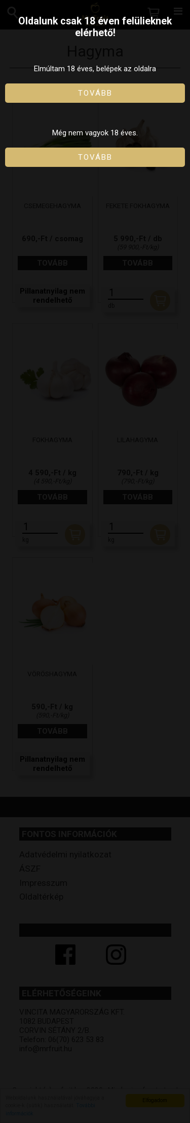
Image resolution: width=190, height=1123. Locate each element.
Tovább (95, 93)
